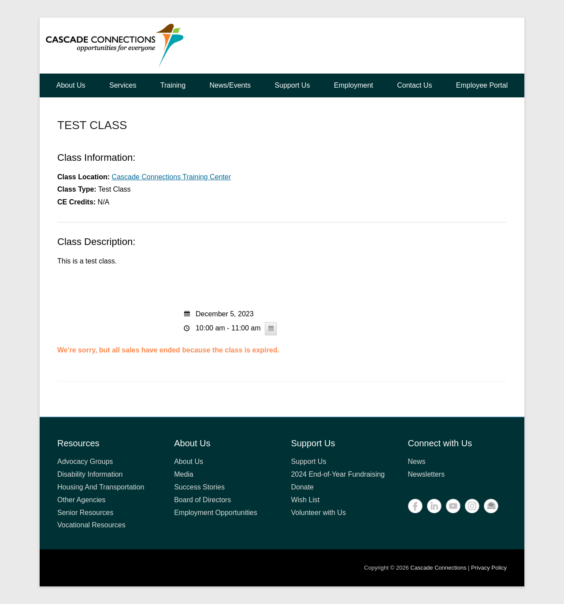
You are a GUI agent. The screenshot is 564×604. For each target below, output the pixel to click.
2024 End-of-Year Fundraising (338, 474)
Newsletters (426, 474)
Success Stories (199, 487)
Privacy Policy (489, 567)
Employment (353, 85)
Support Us (292, 85)
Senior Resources (85, 512)
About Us (70, 85)
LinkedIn (434, 506)
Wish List (305, 500)
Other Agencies (81, 500)
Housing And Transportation (100, 487)
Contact (491, 506)
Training (173, 85)
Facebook (415, 506)
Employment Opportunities (215, 512)
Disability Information (90, 474)
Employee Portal (482, 85)
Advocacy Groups (85, 461)
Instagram (472, 506)
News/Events (230, 85)
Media (183, 474)
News (417, 461)
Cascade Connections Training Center (171, 177)
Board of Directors (202, 500)
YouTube (453, 506)
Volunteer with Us (318, 512)
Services (122, 85)
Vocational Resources (91, 525)
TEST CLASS (92, 125)
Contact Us (414, 85)
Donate (302, 487)
